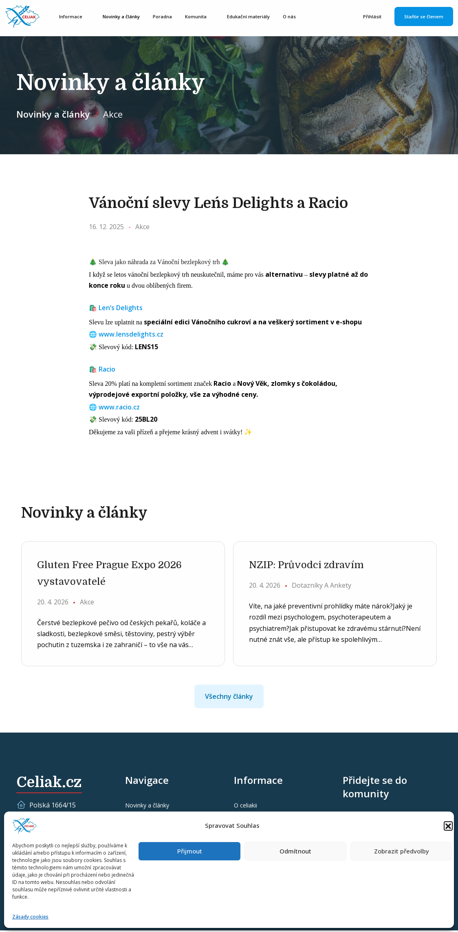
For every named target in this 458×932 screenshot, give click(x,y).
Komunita (199, 17)
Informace (74, 17)
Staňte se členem (423, 17)
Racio (107, 369)
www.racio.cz (119, 407)
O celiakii (245, 807)
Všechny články (229, 698)
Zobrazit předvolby (401, 851)
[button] (448, 826)
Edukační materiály (251, 17)
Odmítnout (295, 851)
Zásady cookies (30, 916)
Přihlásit (372, 17)
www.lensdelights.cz (131, 334)
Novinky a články (124, 17)
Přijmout (189, 851)
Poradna (165, 17)
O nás (292, 17)
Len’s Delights (121, 307)
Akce (113, 114)
